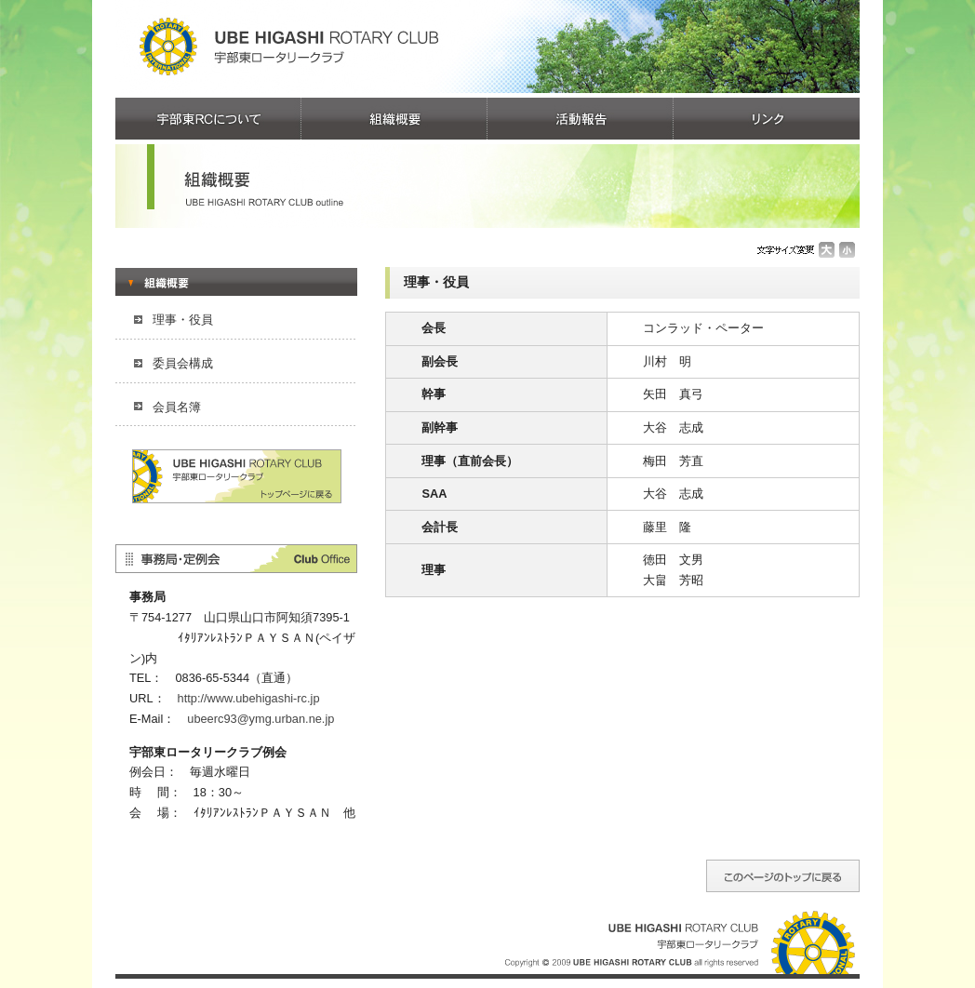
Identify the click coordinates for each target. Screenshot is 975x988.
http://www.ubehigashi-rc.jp (249, 698)
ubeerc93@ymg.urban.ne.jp (260, 719)
